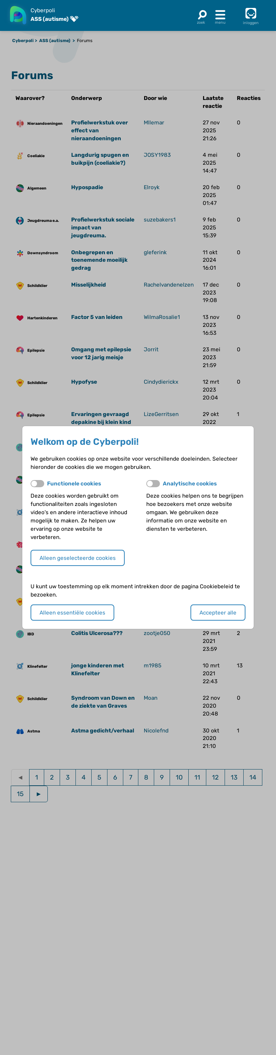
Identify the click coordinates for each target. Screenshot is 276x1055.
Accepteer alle (217, 612)
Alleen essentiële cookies (72, 612)
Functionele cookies (74, 483)
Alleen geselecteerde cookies (78, 558)
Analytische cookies (190, 483)
